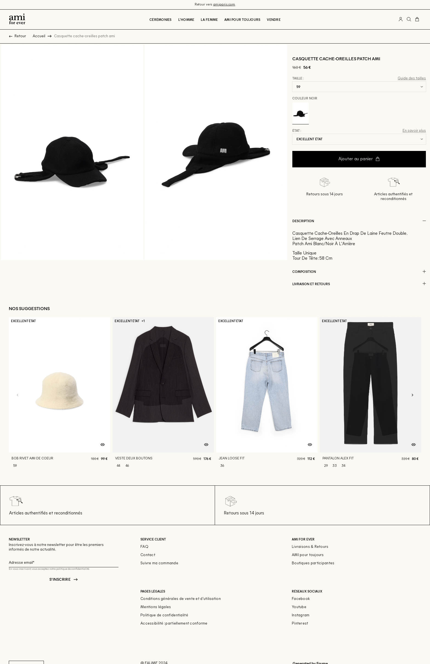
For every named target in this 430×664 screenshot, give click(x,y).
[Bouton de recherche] (409, 19)
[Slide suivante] (412, 395)
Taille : (298, 78)
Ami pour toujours (242, 19)
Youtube (299, 607)
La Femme (209, 19)
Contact (147, 555)
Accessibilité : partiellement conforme (174, 624)
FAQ (144, 547)
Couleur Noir (304, 98)
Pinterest (300, 624)
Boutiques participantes (313, 563)
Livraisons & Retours (310, 547)
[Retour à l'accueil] (17, 19)
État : (296, 131)
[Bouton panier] (417, 19)
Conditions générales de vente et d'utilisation (180, 599)
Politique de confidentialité (164, 615)
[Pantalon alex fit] (370, 395)
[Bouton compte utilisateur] (401, 19)
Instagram (301, 615)
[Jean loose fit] (267, 395)
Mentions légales (155, 607)
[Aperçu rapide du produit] (102, 444)
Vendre (273, 19)
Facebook (301, 599)
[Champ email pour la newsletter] (63, 562)
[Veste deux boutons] (163, 395)
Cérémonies (160, 19)
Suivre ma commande (159, 563)
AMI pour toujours (308, 555)
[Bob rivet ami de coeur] (59, 395)
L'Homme (186, 19)
